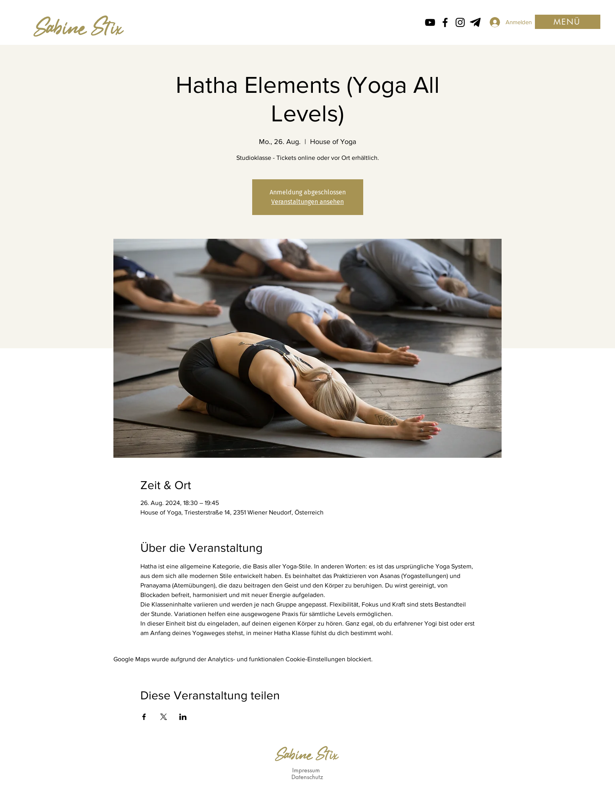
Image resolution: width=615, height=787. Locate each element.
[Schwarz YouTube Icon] (430, 22)
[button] (567, 22)
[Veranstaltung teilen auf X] (163, 717)
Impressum (306, 770)
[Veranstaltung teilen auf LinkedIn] (183, 717)
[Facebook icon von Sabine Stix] (445, 22)
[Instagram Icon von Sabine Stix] (460, 22)
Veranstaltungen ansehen (307, 201)
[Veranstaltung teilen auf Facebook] (144, 717)
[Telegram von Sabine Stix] (475, 22)
